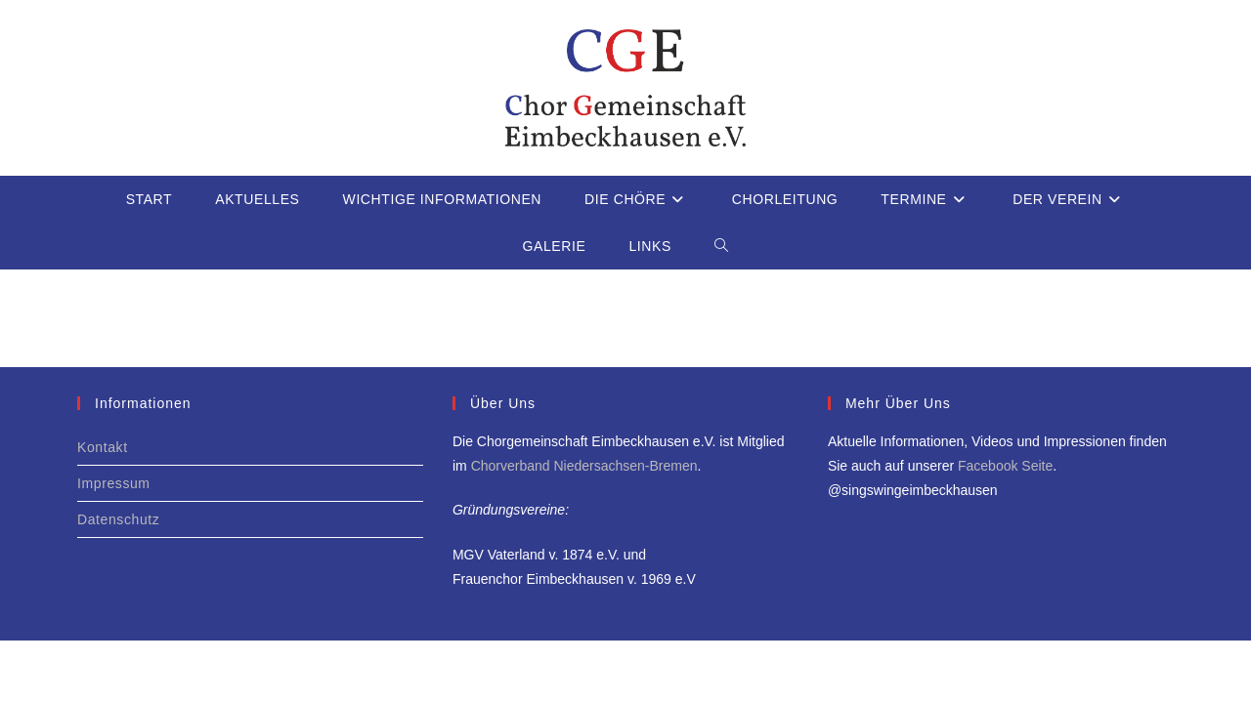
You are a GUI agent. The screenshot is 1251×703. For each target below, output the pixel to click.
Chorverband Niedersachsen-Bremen (584, 466)
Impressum (114, 483)
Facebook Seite (1005, 466)
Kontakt (102, 447)
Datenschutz (118, 519)
